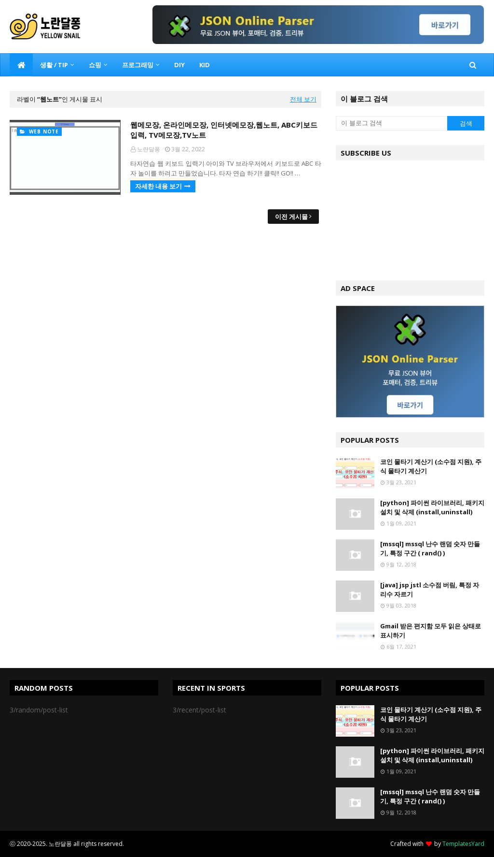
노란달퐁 (148, 149)
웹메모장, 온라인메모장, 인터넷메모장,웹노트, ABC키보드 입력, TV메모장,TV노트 (223, 130)
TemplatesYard (463, 844)
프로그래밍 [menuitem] (137, 64)
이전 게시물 (291, 216)
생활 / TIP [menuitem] (54, 64)
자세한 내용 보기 (158, 186)
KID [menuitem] (204, 64)
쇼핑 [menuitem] (95, 64)
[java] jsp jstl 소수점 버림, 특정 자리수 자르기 (429, 590)
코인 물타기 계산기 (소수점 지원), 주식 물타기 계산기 (430, 466)
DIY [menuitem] (179, 64)
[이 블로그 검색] (391, 123)
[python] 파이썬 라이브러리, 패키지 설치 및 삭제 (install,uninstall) (432, 507)
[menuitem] (21, 64)
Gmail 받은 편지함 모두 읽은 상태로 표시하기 (430, 631)
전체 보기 (303, 99)
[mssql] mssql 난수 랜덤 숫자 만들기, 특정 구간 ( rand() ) (430, 548)
